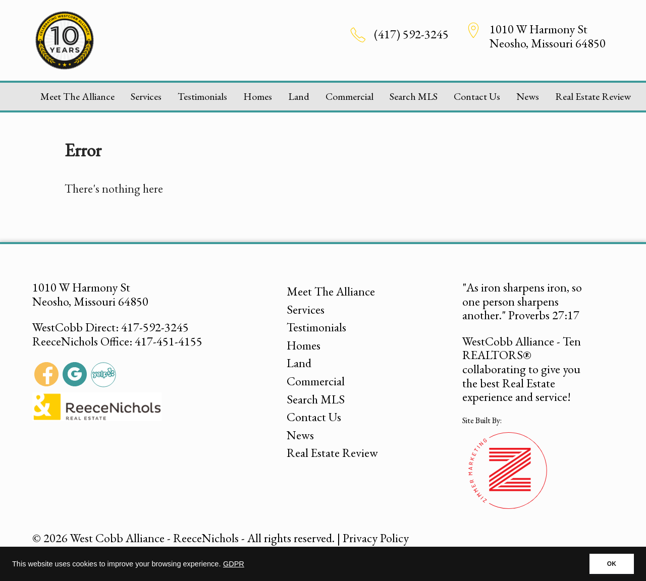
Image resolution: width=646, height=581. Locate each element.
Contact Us (477, 96)
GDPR (233, 564)
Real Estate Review (593, 96)
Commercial (349, 96)
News (527, 96)
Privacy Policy (376, 538)
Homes (257, 96)
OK (611, 563)
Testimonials (202, 96)
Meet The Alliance (77, 96)
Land (298, 96)
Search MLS (414, 96)
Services (146, 96)
